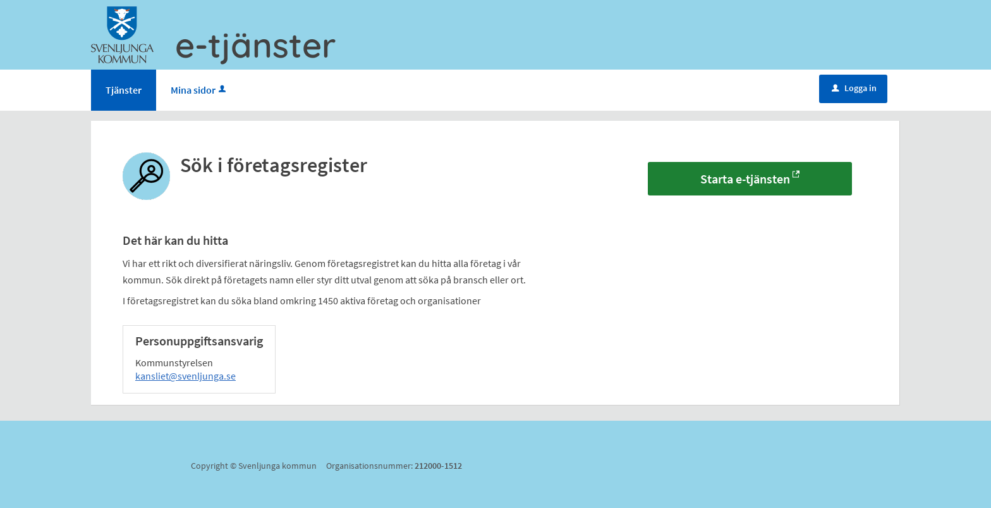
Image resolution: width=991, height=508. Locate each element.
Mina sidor (199, 90)
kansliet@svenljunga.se (185, 375)
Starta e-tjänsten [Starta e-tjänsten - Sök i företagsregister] (745, 179)
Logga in (854, 88)
